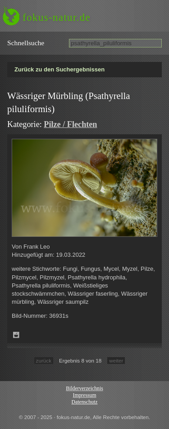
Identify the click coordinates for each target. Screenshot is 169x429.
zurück (43, 360)
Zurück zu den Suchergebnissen (59, 69)
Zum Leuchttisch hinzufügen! (16, 335)
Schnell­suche (25, 43)
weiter (116, 360)
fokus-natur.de (57, 17)
